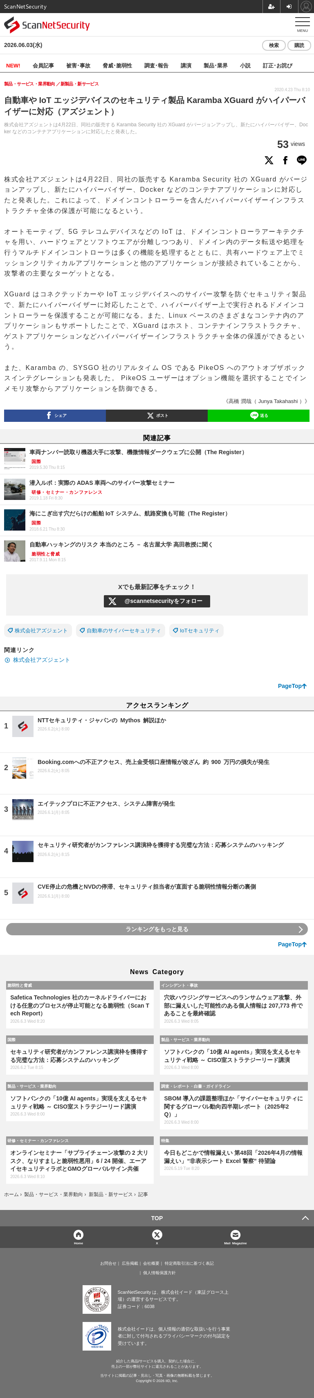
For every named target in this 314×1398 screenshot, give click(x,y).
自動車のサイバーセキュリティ (124, 630)
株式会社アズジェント (41, 630)
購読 (299, 45)
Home (78, 1243)
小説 (245, 65)
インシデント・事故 (179, 985)
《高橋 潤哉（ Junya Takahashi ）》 (266, 401)
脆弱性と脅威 (19, 985)
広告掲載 (130, 1263)
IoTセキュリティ (200, 630)
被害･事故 (78, 65)
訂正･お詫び (277, 65)
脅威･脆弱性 (117, 65)
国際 (11, 1039)
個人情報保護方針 (159, 1273)
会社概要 (151, 1263)
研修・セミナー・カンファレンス (38, 1140)
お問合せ (108, 1263)
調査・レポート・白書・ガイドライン (196, 1086)
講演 (186, 65)
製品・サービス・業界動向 (185, 1039)
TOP (157, 1218)
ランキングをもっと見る (157, 929)
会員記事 (43, 65)
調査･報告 (156, 65)
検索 (274, 45)
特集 (165, 1140)
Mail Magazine (235, 1243)
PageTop (290, 686)
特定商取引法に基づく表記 (189, 1263)
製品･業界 (216, 65)
